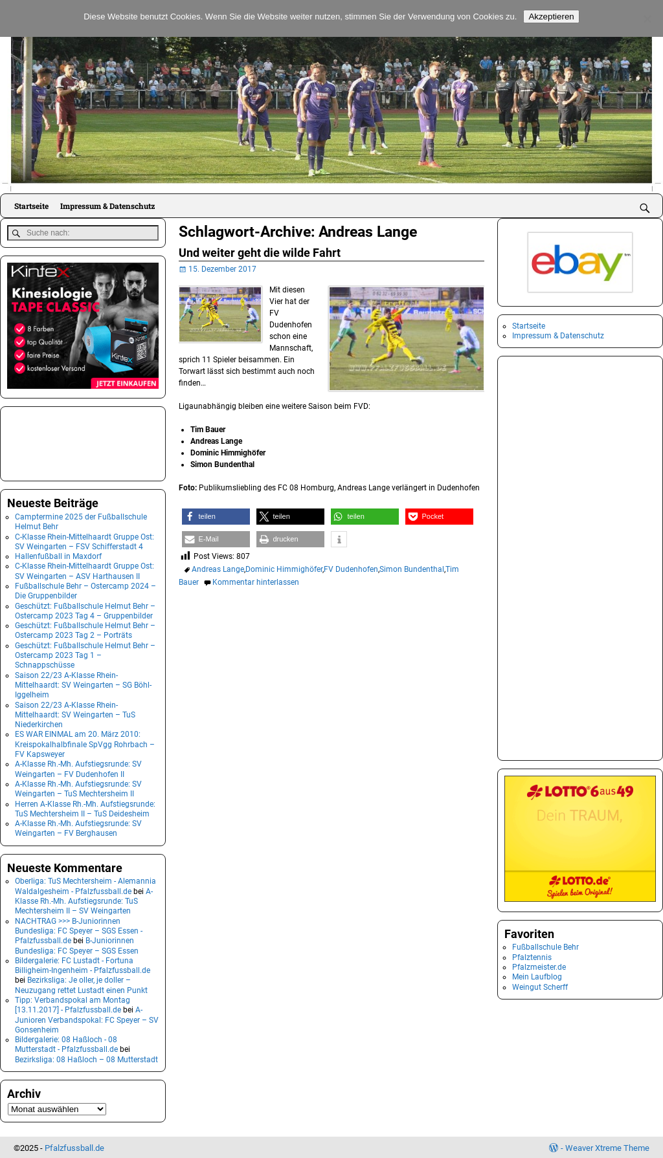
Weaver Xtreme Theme (607, 1146)
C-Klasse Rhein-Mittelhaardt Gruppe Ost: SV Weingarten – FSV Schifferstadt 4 (84, 539)
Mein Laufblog (537, 976)
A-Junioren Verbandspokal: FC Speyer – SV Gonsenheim (87, 1018)
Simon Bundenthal (411, 569)
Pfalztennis (532, 957)
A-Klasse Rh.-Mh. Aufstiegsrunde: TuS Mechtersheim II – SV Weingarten (84, 899)
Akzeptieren (551, 16)
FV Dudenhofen (351, 569)
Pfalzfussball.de (74, 1146)
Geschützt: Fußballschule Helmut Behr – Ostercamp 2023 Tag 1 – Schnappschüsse (85, 653)
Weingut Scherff (540, 987)
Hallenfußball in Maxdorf (58, 555)
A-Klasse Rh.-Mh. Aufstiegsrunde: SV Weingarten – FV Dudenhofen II (78, 767)
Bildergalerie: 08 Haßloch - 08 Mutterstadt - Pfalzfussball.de (66, 1043)
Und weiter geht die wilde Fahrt (260, 252)
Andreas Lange (218, 569)
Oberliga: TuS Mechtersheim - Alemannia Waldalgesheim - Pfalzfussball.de (85, 884)
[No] (646, 18)
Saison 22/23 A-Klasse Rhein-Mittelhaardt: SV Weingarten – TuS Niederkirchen (75, 713)
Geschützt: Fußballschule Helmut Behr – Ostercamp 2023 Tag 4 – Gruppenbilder (85, 609)
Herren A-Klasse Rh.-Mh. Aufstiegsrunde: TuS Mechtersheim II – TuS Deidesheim (85, 807)
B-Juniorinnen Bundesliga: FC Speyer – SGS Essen (77, 944)
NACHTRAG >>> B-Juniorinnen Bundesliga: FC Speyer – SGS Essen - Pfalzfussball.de (78, 929)
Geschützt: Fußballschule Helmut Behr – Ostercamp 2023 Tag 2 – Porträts (85, 629)
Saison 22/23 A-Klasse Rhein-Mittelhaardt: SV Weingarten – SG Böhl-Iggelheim (83, 683)
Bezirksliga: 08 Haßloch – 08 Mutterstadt (86, 1057)
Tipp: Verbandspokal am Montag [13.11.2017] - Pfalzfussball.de (72, 1003)
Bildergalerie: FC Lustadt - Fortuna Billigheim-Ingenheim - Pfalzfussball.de (82, 963)
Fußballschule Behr (545, 947)
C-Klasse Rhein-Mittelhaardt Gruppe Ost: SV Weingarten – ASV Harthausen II (84, 569)
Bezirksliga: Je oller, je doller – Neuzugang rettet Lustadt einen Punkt (81, 983)
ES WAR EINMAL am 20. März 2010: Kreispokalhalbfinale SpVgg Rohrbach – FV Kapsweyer (85, 743)
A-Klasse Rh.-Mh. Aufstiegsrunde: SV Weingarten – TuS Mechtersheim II (78, 787)
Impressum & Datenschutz (107, 206)
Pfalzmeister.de (539, 967)
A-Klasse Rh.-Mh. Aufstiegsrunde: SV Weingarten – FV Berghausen (78, 827)
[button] (216, 516)
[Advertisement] (72, 441)
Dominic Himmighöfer (283, 569)
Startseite (31, 206)
